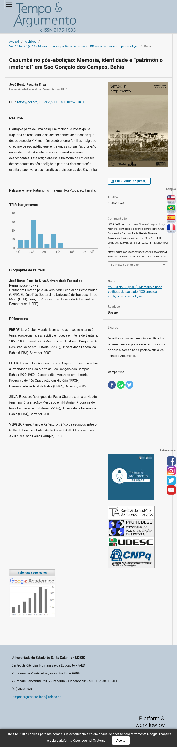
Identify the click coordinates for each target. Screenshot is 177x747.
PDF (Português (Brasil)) (131, 181)
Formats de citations (125, 264)
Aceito (120, 740)
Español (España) (171, 219)
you (171, 490)
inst (171, 471)
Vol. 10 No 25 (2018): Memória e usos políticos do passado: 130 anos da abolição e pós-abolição (73, 46)
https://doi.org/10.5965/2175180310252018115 (51, 102)
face (171, 461)
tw (171, 480)
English (171, 199)
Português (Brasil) (171, 209)
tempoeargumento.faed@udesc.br (36, 697)
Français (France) (171, 229)
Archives (30, 41)
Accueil (14, 41)
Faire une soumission (32, 572)
